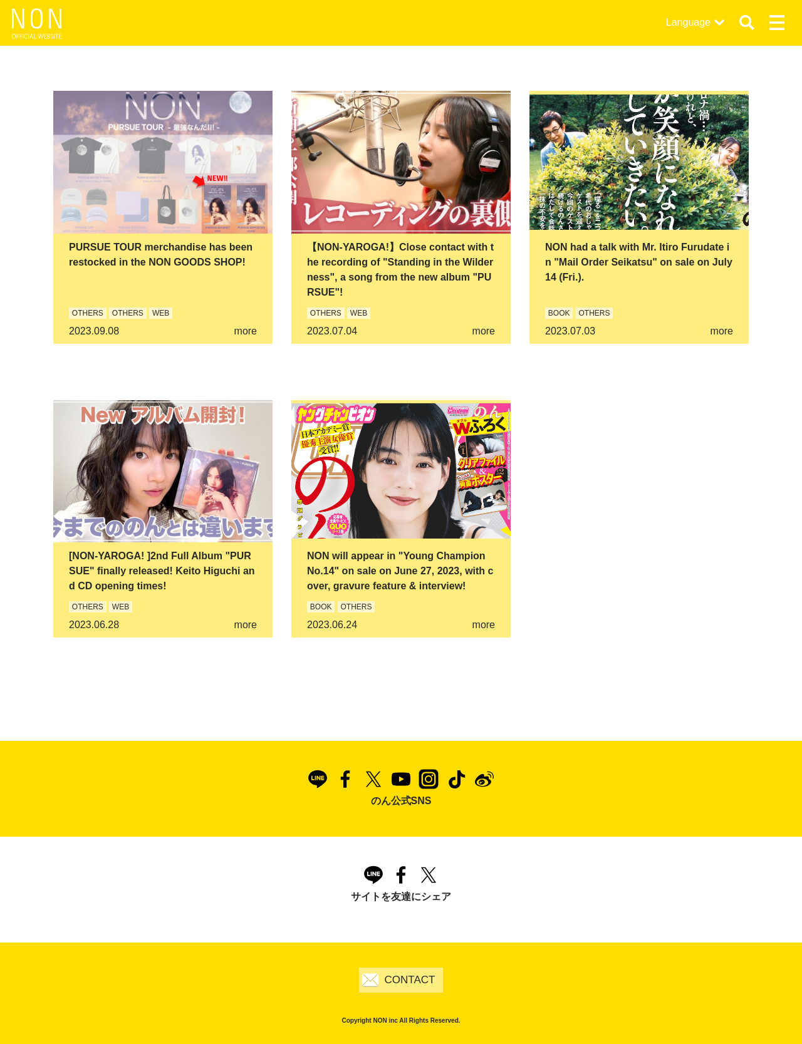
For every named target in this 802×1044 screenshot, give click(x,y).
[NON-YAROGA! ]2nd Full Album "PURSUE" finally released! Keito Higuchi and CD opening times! (162, 570)
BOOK (559, 313)
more (245, 331)
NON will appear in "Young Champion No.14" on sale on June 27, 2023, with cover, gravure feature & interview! (400, 570)
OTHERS (87, 313)
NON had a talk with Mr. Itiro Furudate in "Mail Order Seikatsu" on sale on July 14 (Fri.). (638, 262)
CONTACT (410, 980)
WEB (160, 313)
